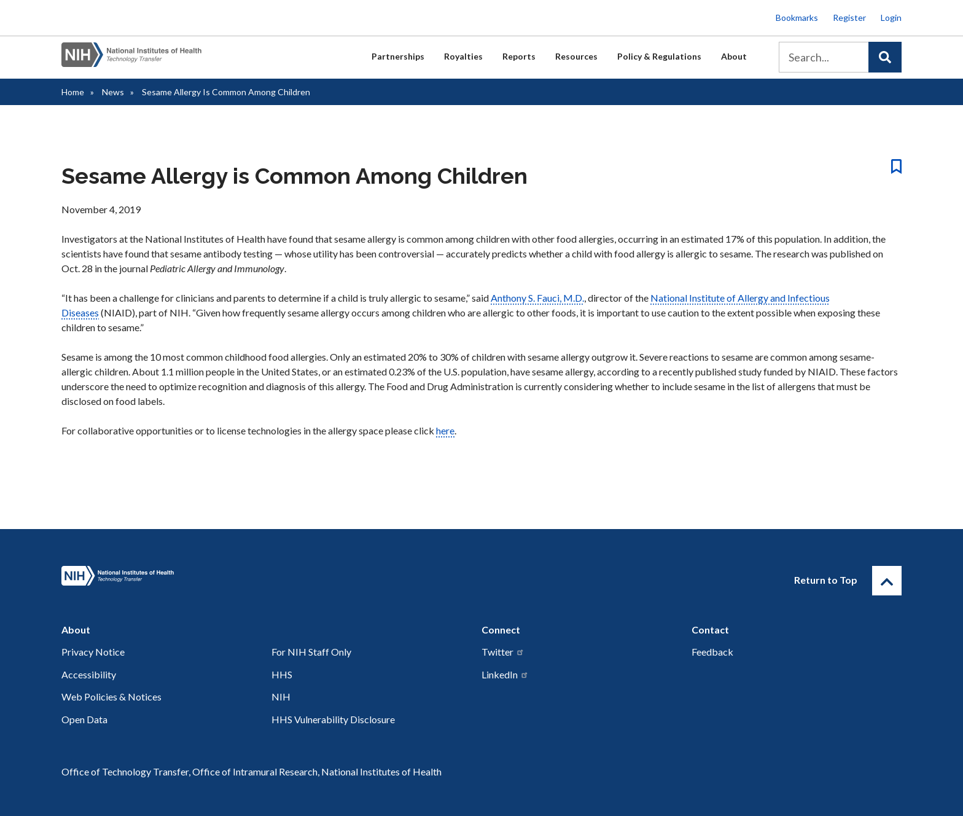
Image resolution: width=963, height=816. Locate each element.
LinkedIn (505, 674)
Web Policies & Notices (111, 696)
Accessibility (88, 674)
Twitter (503, 651)
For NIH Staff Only (311, 651)
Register (849, 17)
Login (891, 17)
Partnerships (398, 56)
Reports (519, 56)
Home (72, 92)
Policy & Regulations (659, 56)
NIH (280, 696)
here (445, 430)
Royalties (463, 56)
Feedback (712, 651)
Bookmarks (797, 17)
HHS (281, 674)
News (113, 92)
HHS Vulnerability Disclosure (333, 719)
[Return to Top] (887, 580)
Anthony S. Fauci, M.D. (537, 298)
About (734, 56)
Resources (576, 56)
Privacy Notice (93, 651)
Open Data (84, 719)
